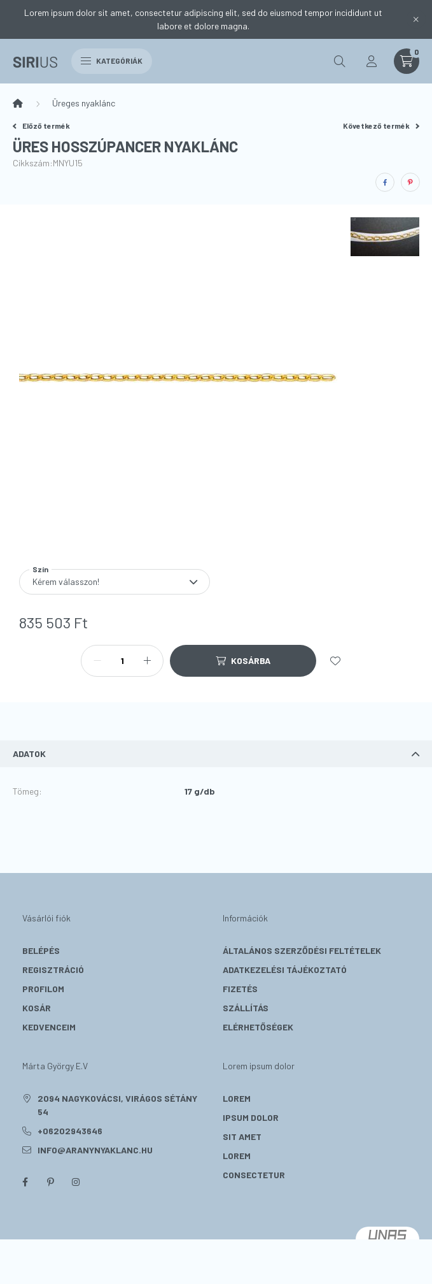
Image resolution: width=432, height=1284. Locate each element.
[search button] (339, 61)
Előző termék (41, 125)
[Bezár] (416, 19)
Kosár (36, 1007)
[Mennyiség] (122, 661)
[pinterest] (410, 182)
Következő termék (381, 125)
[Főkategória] (18, 103)
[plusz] (147, 660)
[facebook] (384, 182)
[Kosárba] (243, 661)
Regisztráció (53, 969)
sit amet (242, 1136)
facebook (25, 1182)
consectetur (254, 1174)
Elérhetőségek (258, 1026)
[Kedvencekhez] (335, 661)
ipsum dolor (251, 1117)
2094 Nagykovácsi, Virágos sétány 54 (117, 1105)
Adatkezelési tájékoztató (285, 969)
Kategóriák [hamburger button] (112, 60)
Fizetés (240, 988)
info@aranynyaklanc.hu (95, 1149)
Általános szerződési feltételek (302, 950)
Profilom (43, 988)
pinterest (50, 1182)
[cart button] (406, 61)
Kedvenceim (49, 1026)
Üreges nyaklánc (83, 102)
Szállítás (245, 1007)
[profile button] (371, 61)
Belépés (41, 950)
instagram (75, 1182)
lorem (237, 1098)
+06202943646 (70, 1130)
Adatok (29, 753)
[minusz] (97, 660)
